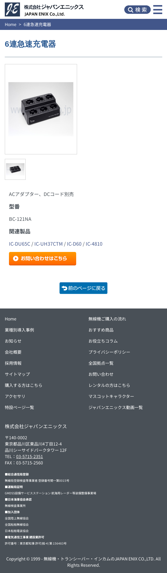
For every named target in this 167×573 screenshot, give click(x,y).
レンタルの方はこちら (109, 385)
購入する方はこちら (23, 385)
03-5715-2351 (29, 456)
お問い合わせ (101, 374)
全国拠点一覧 (101, 363)
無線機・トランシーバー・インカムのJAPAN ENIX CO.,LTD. (99, 559)
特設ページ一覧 (19, 407)
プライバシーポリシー (109, 352)
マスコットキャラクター (111, 396)
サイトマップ (17, 374)
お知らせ (13, 341)
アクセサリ (15, 396)
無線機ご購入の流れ (107, 319)
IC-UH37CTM (48, 243)
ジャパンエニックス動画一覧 (115, 407)
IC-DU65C (19, 243)
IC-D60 (74, 243)
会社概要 (13, 352)
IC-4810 (94, 243)
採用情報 (13, 363)
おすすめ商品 (101, 330)
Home (10, 24)
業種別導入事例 (19, 330)
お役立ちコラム (103, 341)
